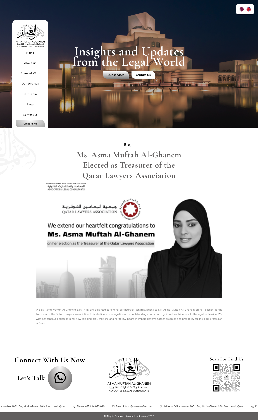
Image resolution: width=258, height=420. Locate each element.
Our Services (30, 83)
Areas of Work (30, 73)
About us (30, 63)
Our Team (30, 94)
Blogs (30, 104)
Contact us (30, 114)
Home (30, 52)
